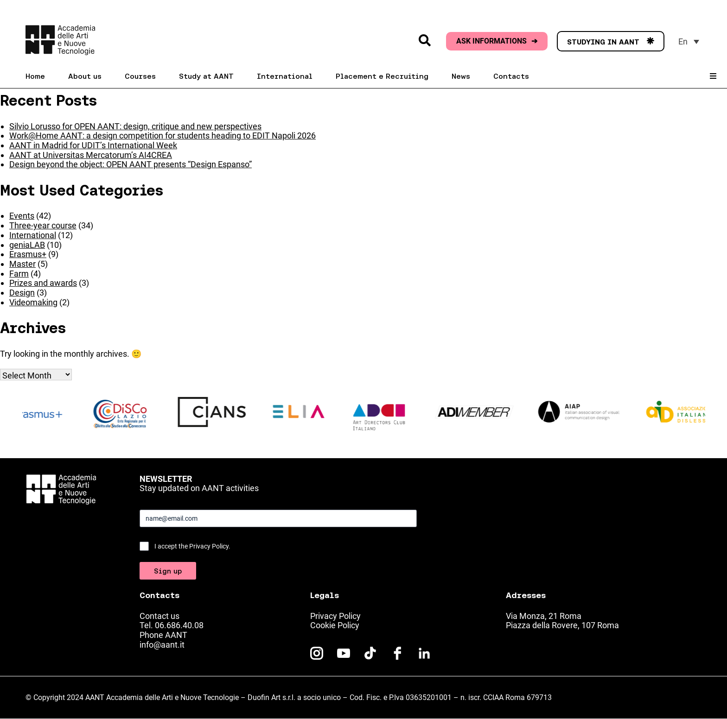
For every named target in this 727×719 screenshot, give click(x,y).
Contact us (159, 616)
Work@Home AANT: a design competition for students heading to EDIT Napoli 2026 (162, 135)
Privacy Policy (335, 616)
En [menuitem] (683, 41)
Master (22, 264)
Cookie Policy (334, 625)
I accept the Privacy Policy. (192, 546)
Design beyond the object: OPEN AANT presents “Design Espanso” (130, 164)
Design (22, 292)
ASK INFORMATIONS (496, 41)
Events (21, 216)
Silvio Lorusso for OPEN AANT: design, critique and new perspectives (135, 126)
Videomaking (33, 302)
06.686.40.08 (179, 625)
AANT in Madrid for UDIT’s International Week (93, 145)
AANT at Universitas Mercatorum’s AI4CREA (90, 155)
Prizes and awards (43, 283)
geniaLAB (27, 245)
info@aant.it (162, 645)
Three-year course (43, 225)
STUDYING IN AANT (610, 42)
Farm (19, 273)
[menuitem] (689, 41)
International (32, 235)
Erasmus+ (27, 254)
